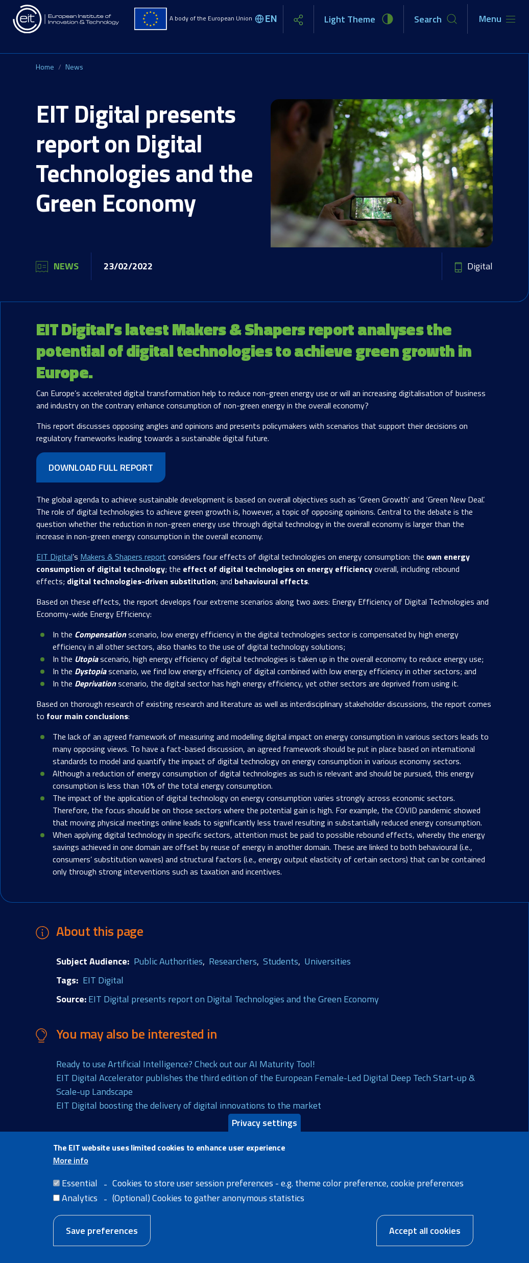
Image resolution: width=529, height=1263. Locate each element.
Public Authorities (168, 961)
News (74, 66)
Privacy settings (264, 1123)
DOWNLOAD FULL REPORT (101, 467)
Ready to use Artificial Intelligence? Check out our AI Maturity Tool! (185, 1064)
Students (280, 961)
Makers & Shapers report (123, 556)
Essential (80, 1183)
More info (70, 1160)
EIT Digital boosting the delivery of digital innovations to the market (188, 1105)
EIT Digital (54, 556)
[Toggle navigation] (497, 19)
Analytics (80, 1198)
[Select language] (267, 19)
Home (45, 66)
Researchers (233, 961)
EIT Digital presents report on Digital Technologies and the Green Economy (233, 999)
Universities (327, 961)
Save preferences (102, 1230)
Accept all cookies (425, 1230)
